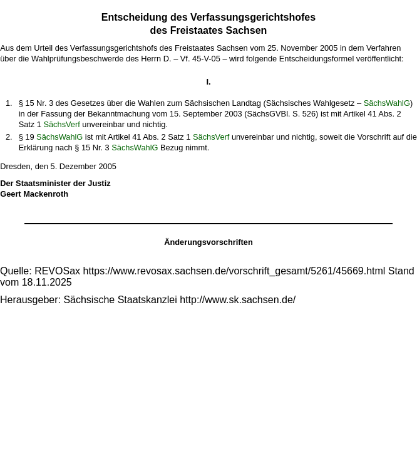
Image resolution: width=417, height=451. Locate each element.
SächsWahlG (387, 103)
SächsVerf (61, 124)
